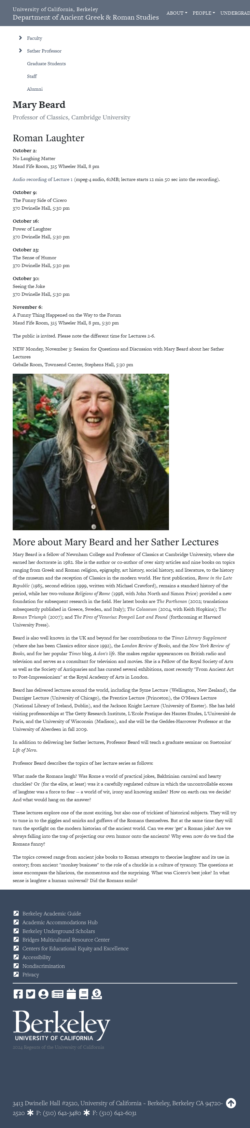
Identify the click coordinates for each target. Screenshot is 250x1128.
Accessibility (36, 957)
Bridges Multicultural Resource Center (66, 939)
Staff (32, 76)
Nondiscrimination (43, 966)
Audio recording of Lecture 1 (43, 179)
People (202, 12)
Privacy (30, 974)
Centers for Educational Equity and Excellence (75, 948)
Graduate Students (46, 63)
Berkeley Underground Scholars (58, 931)
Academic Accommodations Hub (60, 922)
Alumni (35, 88)
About (175, 12)
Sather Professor (44, 50)
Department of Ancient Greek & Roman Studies (86, 14)
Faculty (34, 38)
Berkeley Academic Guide (51, 913)
